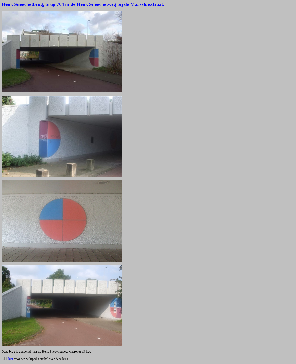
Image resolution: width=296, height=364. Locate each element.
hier (10, 359)
